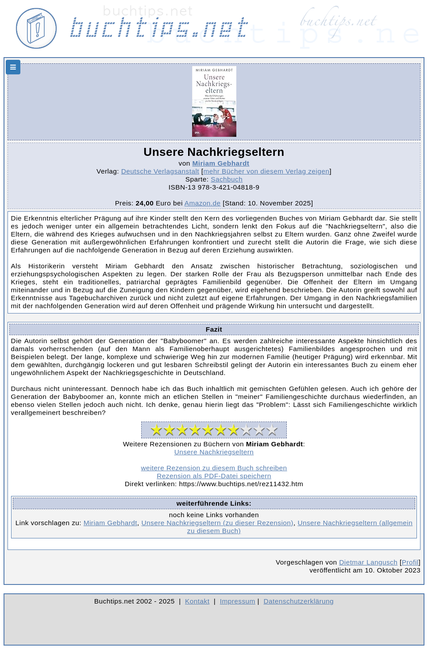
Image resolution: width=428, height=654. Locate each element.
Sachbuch (227, 179)
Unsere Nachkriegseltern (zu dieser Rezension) (217, 522)
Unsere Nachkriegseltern (214, 452)
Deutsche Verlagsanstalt (160, 171)
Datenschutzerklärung (299, 601)
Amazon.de (203, 203)
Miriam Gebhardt (220, 163)
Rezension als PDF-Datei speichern (214, 476)
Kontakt (197, 601)
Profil (410, 562)
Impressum (237, 601)
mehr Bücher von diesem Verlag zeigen (267, 171)
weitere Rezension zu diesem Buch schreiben (214, 468)
